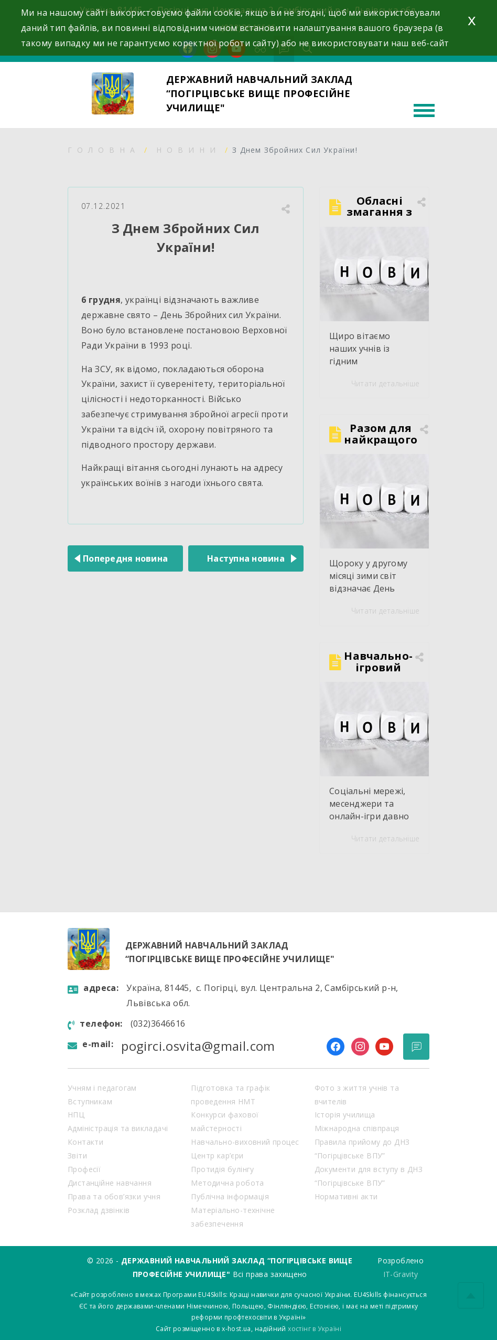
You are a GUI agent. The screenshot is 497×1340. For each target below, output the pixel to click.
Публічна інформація (230, 1196)
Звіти (77, 1155)
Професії (84, 1169)
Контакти (85, 1142)
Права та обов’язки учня (114, 1196)
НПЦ (76, 1115)
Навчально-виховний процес (245, 1142)
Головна (104, 150)
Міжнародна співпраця (357, 1128)
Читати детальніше (385, 383)
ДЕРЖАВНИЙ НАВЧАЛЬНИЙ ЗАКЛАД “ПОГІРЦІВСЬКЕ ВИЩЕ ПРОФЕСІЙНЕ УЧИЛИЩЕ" (259, 93)
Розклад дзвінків (98, 1210)
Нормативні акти (346, 1196)
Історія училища (345, 1115)
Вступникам (90, 1101)
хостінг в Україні (314, 1328)
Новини (188, 150)
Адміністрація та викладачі (118, 1128)
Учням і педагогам (102, 1088)
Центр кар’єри (217, 1155)
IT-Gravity (400, 1274)
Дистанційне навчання (110, 1183)
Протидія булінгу (222, 1169)
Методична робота (227, 1183)
